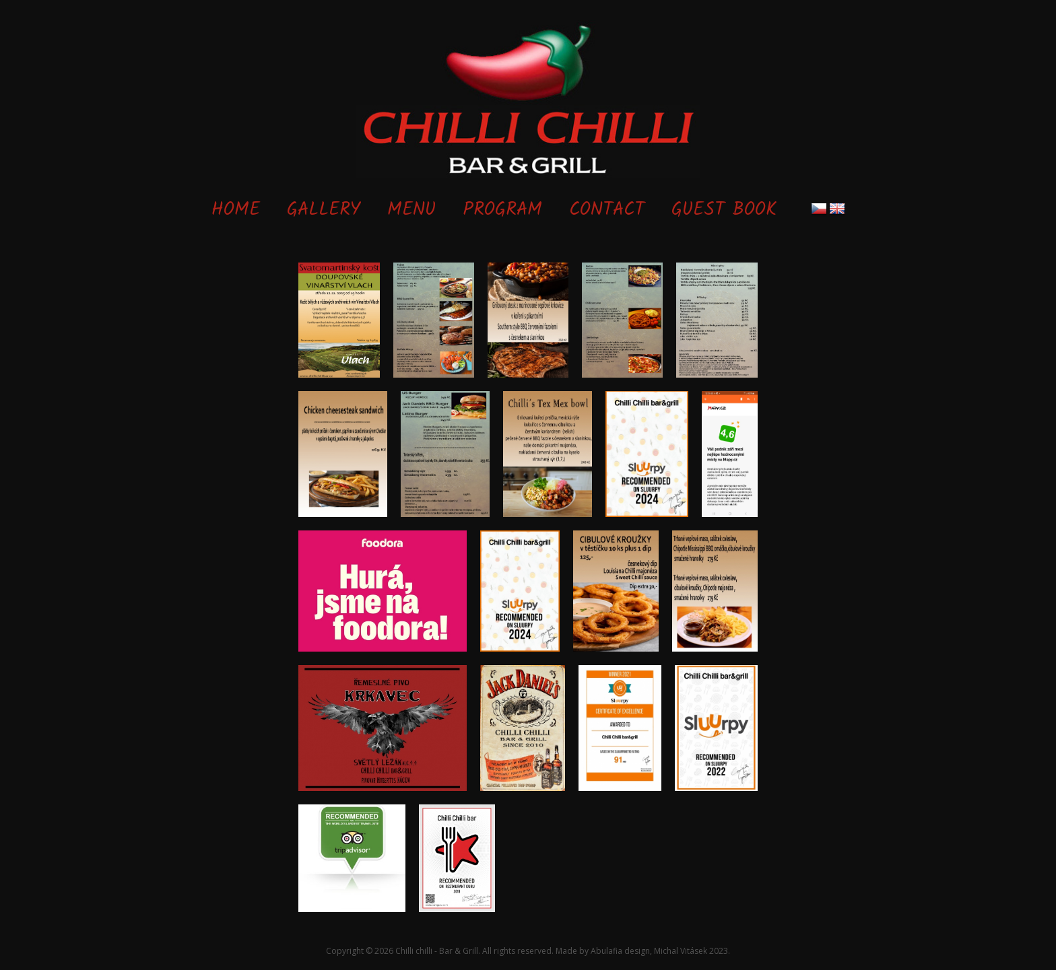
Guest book (724, 210)
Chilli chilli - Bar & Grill (436, 951)
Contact (607, 210)
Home (235, 210)
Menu (411, 210)
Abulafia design (620, 951)
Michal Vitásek (680, 951)
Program (502, 210)
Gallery (323, 210)
